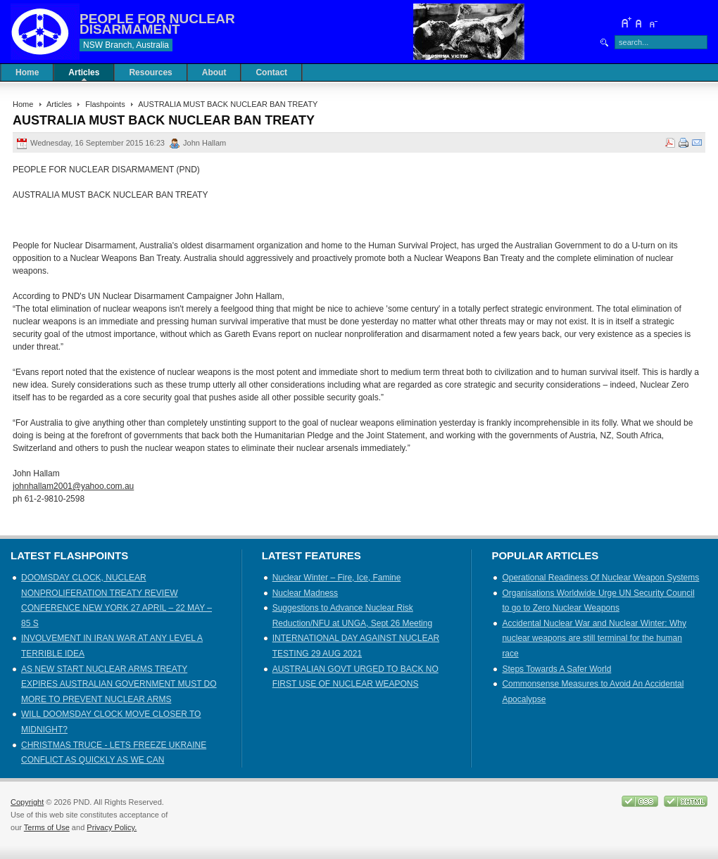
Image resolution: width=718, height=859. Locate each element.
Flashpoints (105, 104)
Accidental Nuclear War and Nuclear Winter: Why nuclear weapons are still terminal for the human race (594, 638)
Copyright (27, 802)
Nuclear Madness (305, 593)
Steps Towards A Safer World (556, 669)
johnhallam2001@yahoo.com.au (73, 486)
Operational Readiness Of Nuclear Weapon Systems (600, 578)
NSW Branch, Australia (126, 45)
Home (23, 104)
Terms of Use (47, 827)
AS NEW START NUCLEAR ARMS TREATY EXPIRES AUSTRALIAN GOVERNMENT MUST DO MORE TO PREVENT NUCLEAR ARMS (119, 684)
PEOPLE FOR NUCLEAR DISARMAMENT (157, 24)
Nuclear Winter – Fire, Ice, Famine (336, 578)
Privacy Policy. (112, 827)
